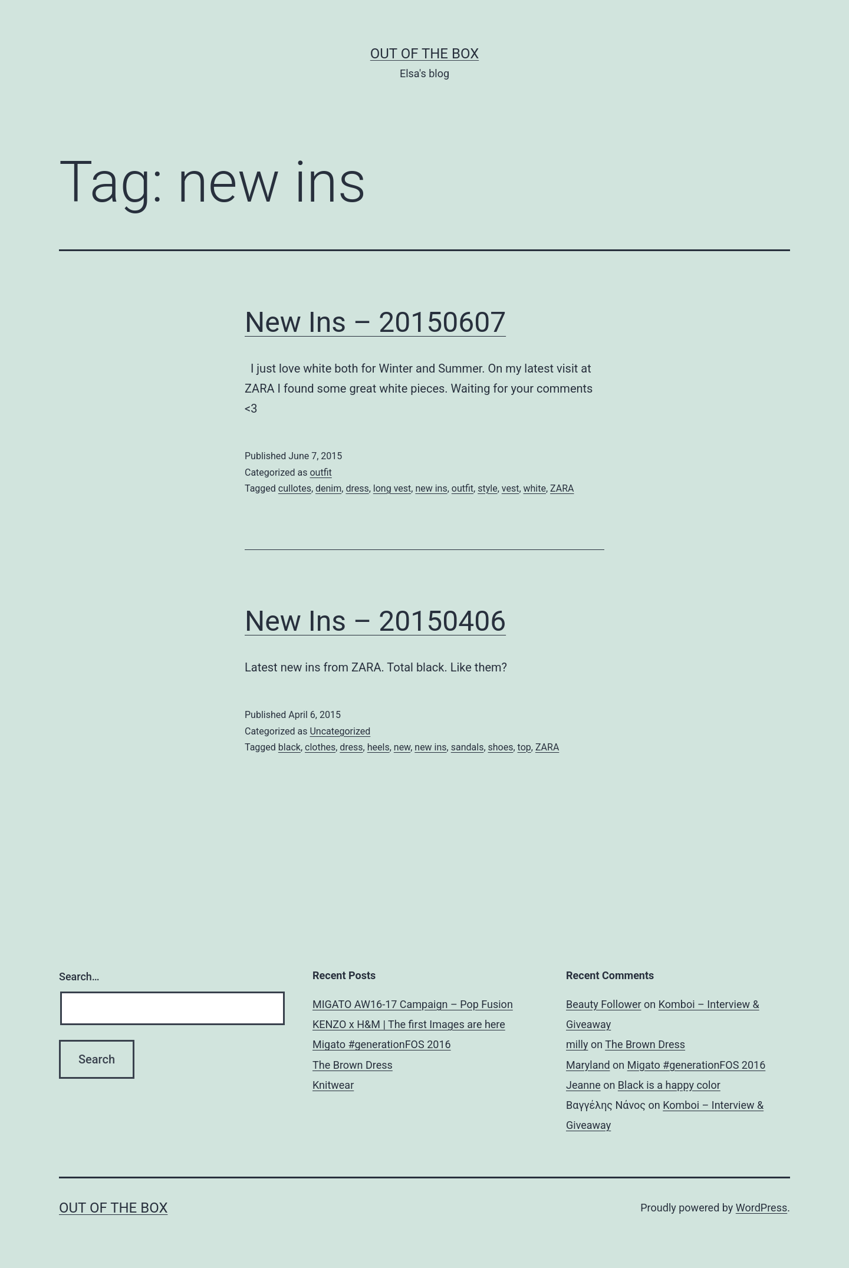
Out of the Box (424, 53)
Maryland (588, 1065)
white (535, 488)
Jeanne (583, 1085)
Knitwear (333, 1085)
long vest (392, 488)
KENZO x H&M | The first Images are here (408, 1024)
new (402, 747)
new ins (431, 488)
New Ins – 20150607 (375, 322)
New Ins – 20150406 (375, 621)
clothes (320, 747)
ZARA (562, 488)
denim (328, 488)
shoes (501, 747)
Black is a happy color (669, 1085)
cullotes (294, 488)
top (524, 747)
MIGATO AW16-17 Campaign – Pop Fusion (412, 1004)
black (289, 747)
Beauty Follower (603, 1004)
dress (356, 488)
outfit (320, 472)
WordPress (761, 1207)
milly (577, 1044)
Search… (79, 976)
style (487, 488)
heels (378, 747)
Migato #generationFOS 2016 (381, 1044)
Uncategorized (340, 731)
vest (510, 488)
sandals (467, 747)
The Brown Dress (352, 1065)
